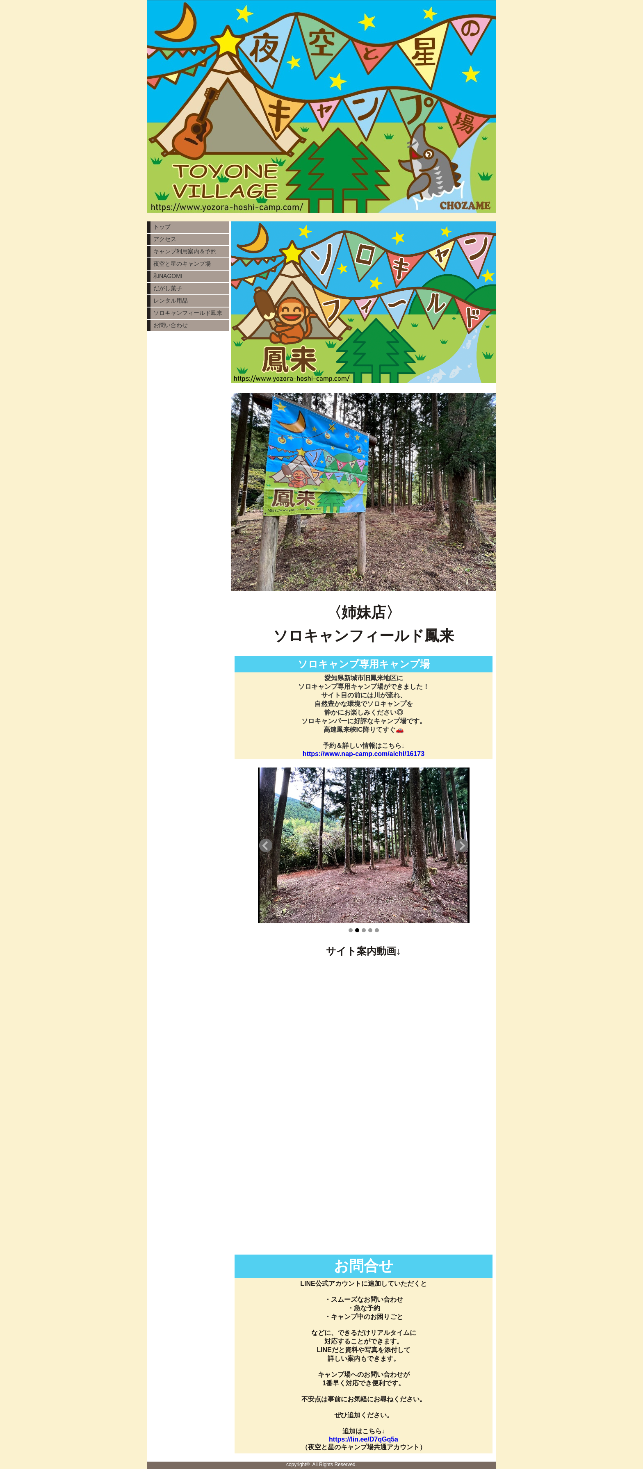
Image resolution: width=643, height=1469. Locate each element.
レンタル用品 (170, 300)
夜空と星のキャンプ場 (182, 263)
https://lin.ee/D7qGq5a (363, 1439)
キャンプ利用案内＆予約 (185, 251)
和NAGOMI (167, 276)
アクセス (164, 239)
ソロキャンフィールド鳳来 (187, 313)
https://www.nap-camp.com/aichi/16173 (363, 753)
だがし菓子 (167, 288)
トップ (162, 226)
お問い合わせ (170, 325)
